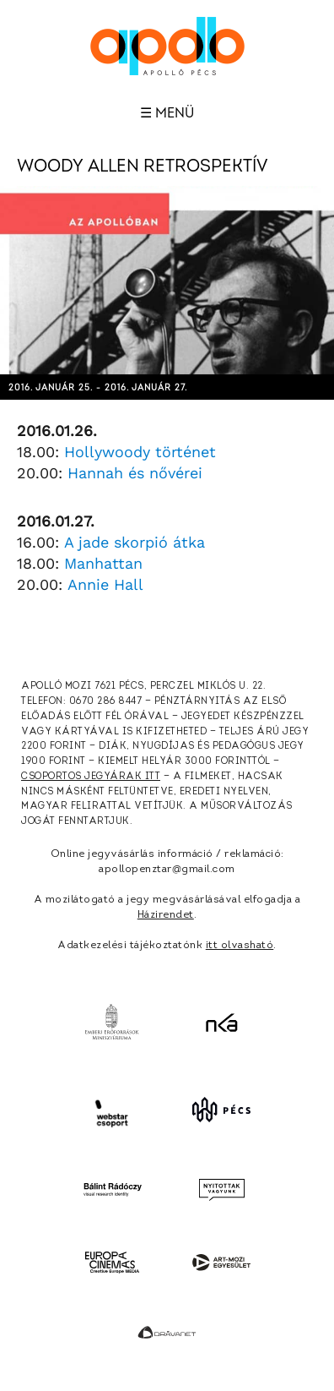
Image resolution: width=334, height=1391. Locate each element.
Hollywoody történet (140, 452)
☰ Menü (167, 113)
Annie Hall (105, 584)
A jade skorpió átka (134, 542)
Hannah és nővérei (134, 473)
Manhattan (103, 563)
